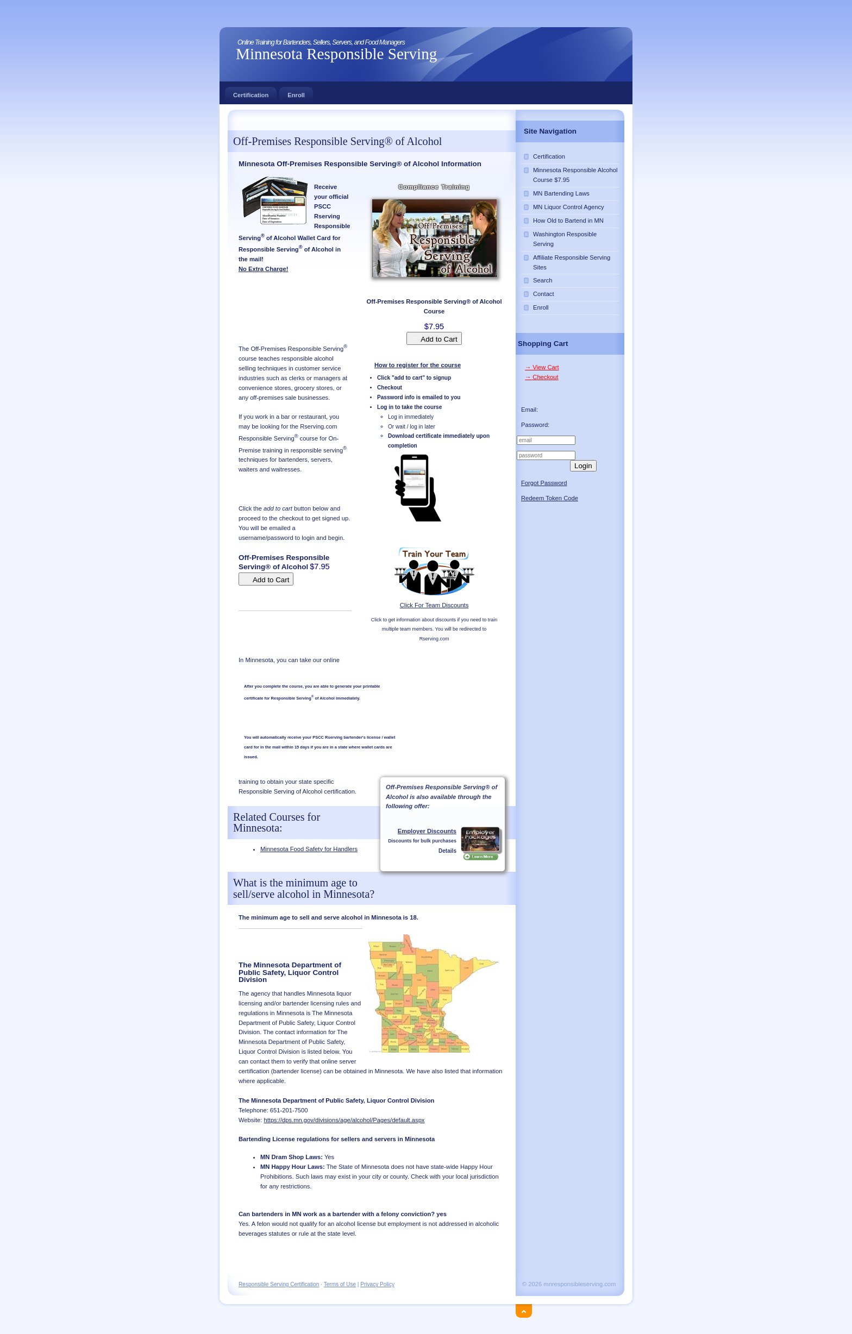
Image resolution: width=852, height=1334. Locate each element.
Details (447, 851)
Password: (535, 424)
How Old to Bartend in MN (568, 220)
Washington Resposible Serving (565, 239)
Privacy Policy (377, 1284)
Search (542, 280)
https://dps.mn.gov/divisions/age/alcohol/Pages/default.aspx (344, 1120)
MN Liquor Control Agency (568, 207)
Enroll (296, 92)
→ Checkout (542, 377)
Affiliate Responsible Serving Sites (571, 262)
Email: (529, 409)
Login (583, 466)
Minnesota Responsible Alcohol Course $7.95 (575, 175)
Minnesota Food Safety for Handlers (309, 849)
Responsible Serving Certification (279, 1284)
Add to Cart (434, 338)
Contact (543, 294)
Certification (251, 92)
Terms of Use (340, 1284)
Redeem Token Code (549, 498)
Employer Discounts (427, 831)
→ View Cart (542, 367)
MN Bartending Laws (561, 193)
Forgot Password (544, 483)
